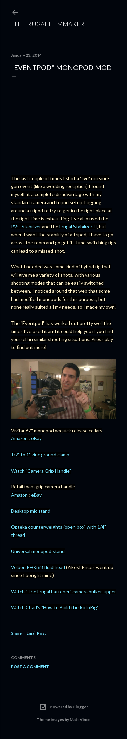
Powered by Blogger (63, 707)
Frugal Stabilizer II (78, 226)
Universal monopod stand (38, 551)
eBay (36, 438)
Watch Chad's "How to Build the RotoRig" (55, 607)
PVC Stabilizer (26, 226)
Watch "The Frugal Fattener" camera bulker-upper (63, 591)
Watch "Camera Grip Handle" (41, 471)
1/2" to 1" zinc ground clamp (40, 454)
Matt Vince (80, 719)
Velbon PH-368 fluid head (38, 567)
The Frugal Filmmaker (47, 24)
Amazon (19, 438)
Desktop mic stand (30, 511)
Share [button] (16, 633)
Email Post (36, 633)
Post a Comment (30, 666)
